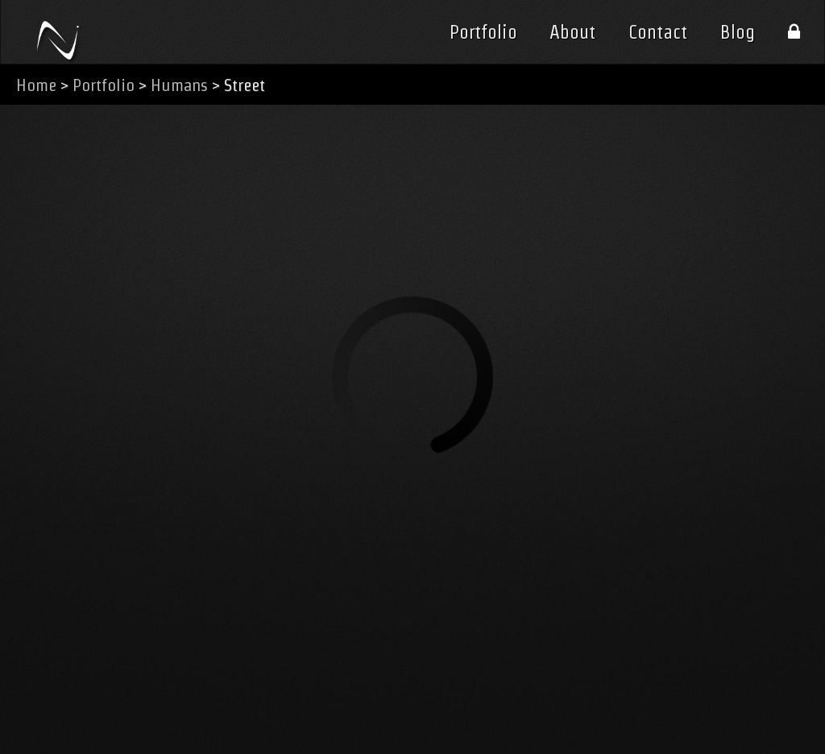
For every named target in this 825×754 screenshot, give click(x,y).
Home (36, 85)
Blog (737, 32)
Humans (179, 85)
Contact (657, 32)
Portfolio (483, 32)
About (572, 32)
